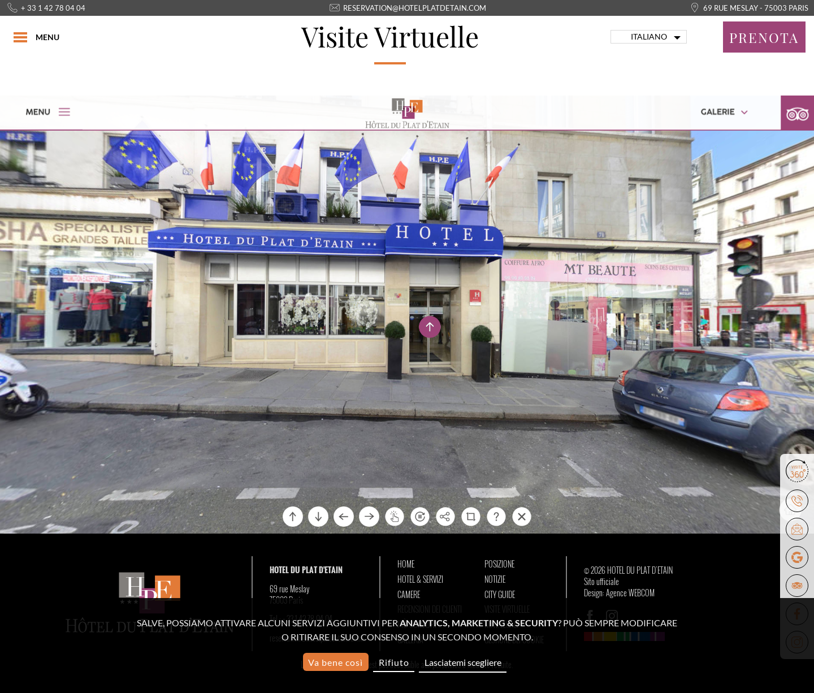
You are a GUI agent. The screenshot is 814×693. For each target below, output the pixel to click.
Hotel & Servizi (420, 579)
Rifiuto (394, 662)
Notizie (494, 579)
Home (405, 564)
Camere (408, 594)
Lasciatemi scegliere (463, 662)
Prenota (764, 37)
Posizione (499, 564)
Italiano (649, 36)
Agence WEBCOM (630, 593)
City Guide (499, 594)
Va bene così (335, 662)
